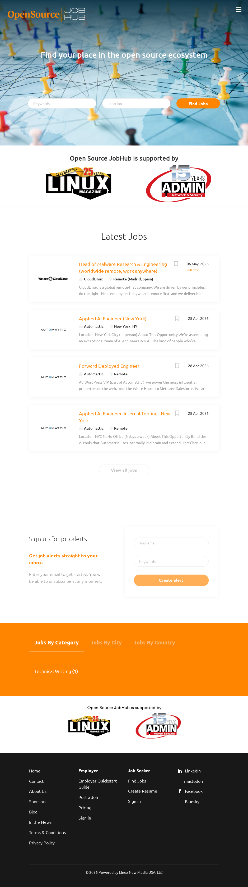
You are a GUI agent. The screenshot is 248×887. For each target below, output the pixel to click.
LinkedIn (193, 770)
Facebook (194, 791)
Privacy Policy (42, 842)
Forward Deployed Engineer (109, 366)
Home (34, 770)
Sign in (84, 817)
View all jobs (124, 470)
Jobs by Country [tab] (154, 642)
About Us (37, 791)
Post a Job (88, 797)
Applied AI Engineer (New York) (113, 318)
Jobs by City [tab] (106, 642)
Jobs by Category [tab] (56, 642)
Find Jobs (198, 103)
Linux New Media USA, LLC (141, 872)
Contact (36, 781)
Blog (33, 811)
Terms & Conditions (47, 832)
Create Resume (142, 790)
